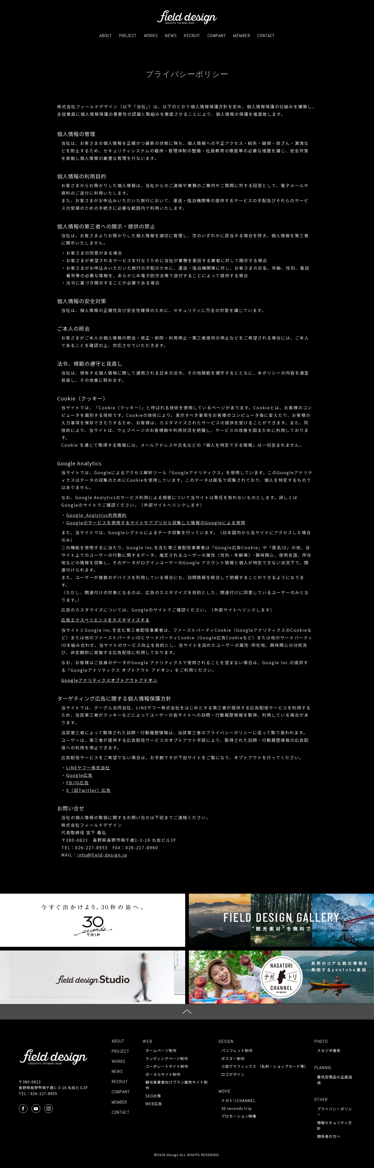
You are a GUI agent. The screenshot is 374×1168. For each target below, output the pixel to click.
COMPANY (217, 35)
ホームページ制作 (161, 1050)
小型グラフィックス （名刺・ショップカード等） (263, 1066)
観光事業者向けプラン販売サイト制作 (176, 1084)
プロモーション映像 (238, 1116)
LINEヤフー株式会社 (88, 767)
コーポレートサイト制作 (166, 1066)
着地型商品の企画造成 (334, 1079)
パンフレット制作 (237, 1050)
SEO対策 (153, 1095)
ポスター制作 (233, 1058)
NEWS (171, 35)
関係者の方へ (328, 1136)
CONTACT (266, 35)
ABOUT (105, 35)
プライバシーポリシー (334, 1111)
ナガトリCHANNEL (238, 1100)
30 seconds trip (236, 1108)
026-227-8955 (43, 1093)
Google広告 (79, 775)
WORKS (151, 35)
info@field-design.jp (102, 855)
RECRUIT (192, 35)
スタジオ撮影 (328, 1050)
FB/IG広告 (77, 782)
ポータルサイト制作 (163, 1074)
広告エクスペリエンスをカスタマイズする (105, 620)
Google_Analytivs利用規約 (96, 515)
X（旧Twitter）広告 (88, 790)
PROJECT (128, 35)
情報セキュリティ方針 (334, 1125)
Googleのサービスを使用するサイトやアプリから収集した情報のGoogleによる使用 (155, 522)
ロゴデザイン (233, 1074)
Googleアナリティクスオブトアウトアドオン (109, 680)
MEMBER (241, 35)
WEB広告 (153, 1103)
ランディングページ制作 (166, 1058)
